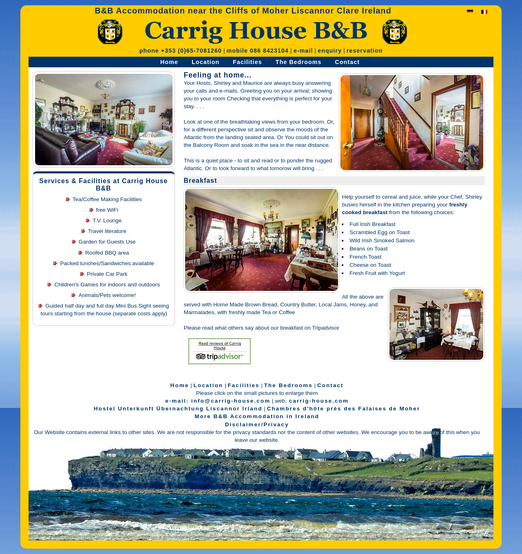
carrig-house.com (318, 401)
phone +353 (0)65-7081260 (180, 50)
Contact (347, 62)
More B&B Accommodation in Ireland (257, 416)
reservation (365, 50)
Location (205, 62)
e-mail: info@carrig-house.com (217, 401)
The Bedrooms (299, 62)
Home (169, 62)
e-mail (303, 50)
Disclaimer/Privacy (257, 424)
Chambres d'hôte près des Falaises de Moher (343, 409)
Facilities (247, 62)
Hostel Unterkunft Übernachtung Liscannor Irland (178, 409)
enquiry (330, 50)
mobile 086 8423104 (257, 50)
